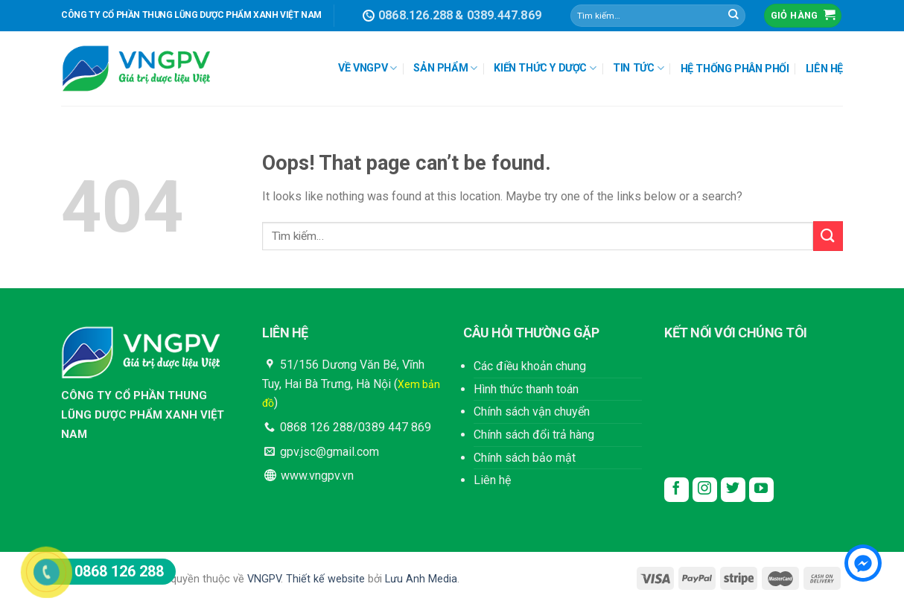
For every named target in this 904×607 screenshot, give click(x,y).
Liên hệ (492, 480)
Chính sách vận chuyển (532, 411)
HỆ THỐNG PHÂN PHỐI (735, 69)
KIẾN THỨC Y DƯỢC (545, 68)
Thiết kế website (325, 579)
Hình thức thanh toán (526, 389)
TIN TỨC (638, 68)
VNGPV (264, 579)
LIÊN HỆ (824, 69)
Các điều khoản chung (530, 366)
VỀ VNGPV (367, 68)
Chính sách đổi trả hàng (534, 435)
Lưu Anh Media (421, 579)
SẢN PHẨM (445, 68)
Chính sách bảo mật (525, 458)
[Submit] (733, 15)
